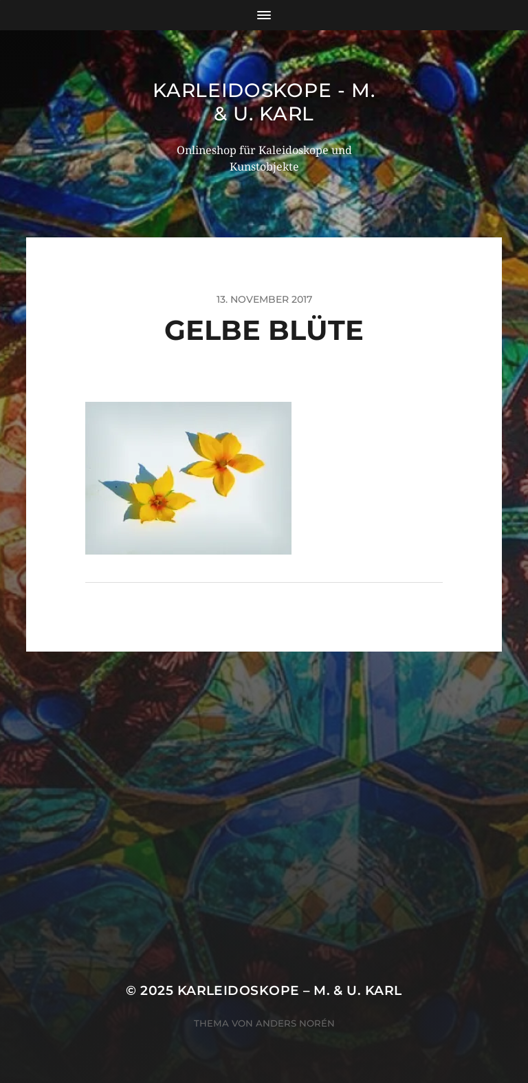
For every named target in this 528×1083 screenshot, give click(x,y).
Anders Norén (295, 1023)
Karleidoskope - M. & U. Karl (264, 101)
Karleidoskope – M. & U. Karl (289, 990)
